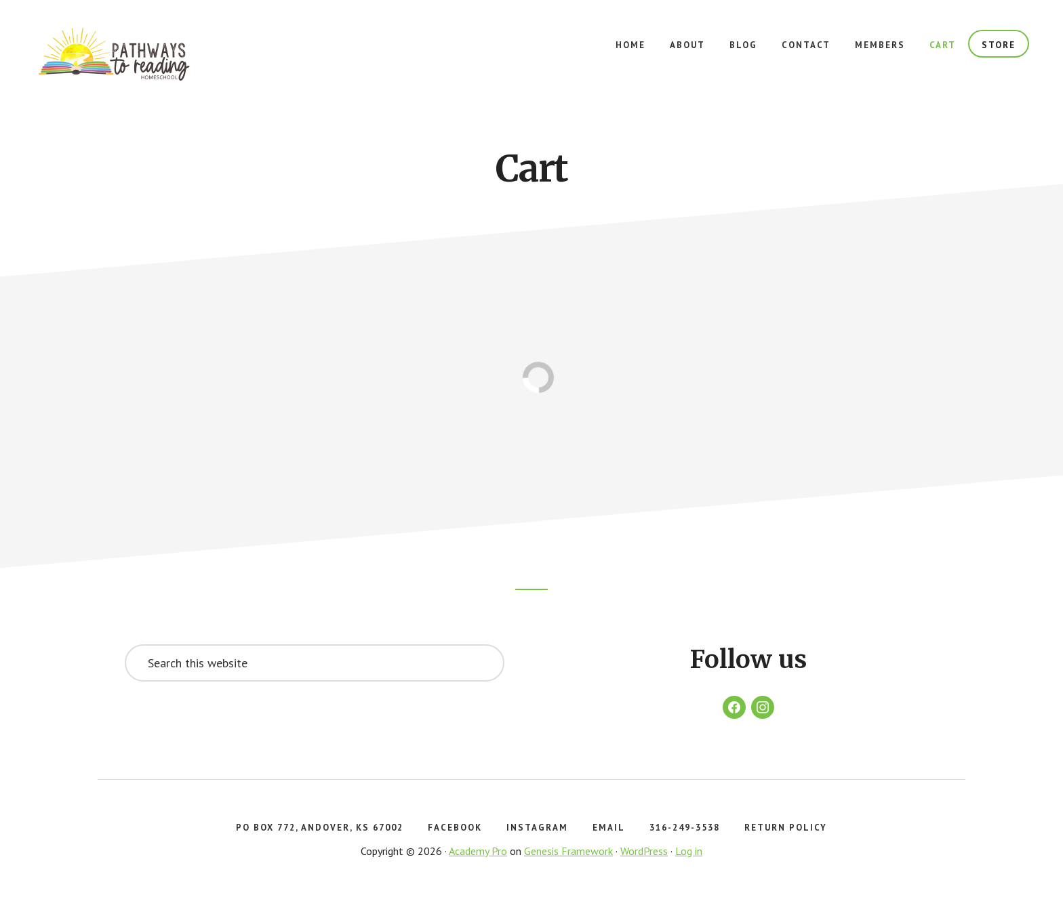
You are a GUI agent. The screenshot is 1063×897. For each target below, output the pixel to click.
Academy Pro (478, 851)
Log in (688, 851)
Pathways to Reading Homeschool (135, 54)
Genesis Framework (568, 851)
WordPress (644, 851)
